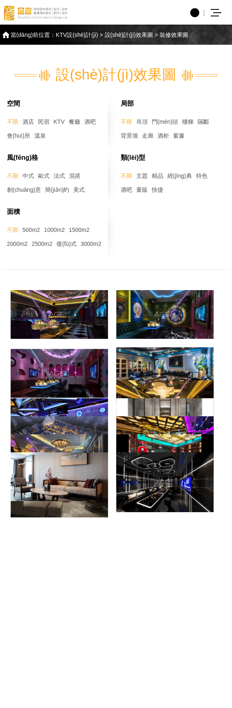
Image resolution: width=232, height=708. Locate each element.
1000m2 (54, 230)
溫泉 (40, 135)
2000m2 (17, 244)
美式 (79, 189)
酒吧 (90, 121)
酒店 (28, 121)
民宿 (44, 121)
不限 (12, 121)
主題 (142, 175)
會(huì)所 (18, 135)
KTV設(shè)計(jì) (77, 35)
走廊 (147, 135)
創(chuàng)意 (24, 189)
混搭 (75, 175)
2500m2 (42, 244)
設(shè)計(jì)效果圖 (129, 35)
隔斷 (203, 121)
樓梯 (188, 121)
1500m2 (79, 230)
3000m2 (91, 244)
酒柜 (163, 135)
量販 (142, 189)
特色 (201, 175)
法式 (59, 175)
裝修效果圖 (174, 35)
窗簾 (179, 135)
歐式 (44, 175)
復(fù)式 (66, 244)
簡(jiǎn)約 (57, 189)
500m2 (31, 230)
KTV (59, 121)
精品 (157, 175)
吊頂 (142, 121)
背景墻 (129, 135)
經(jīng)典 (179, 175)
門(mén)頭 (165, 121)
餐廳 (74, 121)
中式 (28, 175)
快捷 (157, 189)
